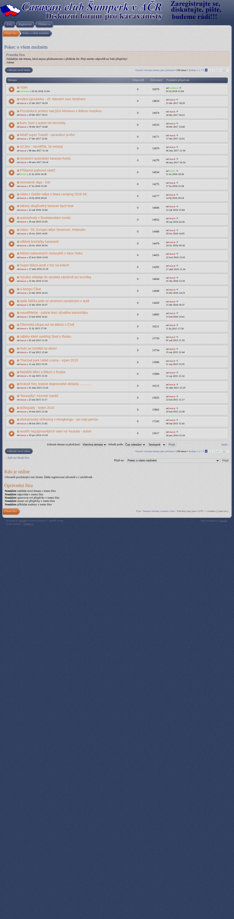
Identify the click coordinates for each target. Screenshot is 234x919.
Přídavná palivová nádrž (37, 170)
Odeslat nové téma (18, 70)
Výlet (23, 87)
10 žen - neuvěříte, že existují (41, 146)
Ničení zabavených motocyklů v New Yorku (51, 253)
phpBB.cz (28, 523)
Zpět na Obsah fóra (18, 457)
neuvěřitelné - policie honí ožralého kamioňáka (54, 313)
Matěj (23, 174)
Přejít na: (119, 460)
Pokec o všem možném (26, 47)
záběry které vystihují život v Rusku (45, 336)
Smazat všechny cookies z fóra (159, 511)
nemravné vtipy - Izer (35, 182)
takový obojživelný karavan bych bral (46, 206)
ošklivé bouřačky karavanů (39, 241)
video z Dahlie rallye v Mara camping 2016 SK (53, 194)
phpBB (22, 520)
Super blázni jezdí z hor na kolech (44, 265)
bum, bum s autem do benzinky (43, 123)
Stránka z (195, 70)
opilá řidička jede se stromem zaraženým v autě (54, 301)
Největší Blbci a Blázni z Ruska (42, 372)
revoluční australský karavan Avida (45, 158)
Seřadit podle (127, 444)
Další (224, 444)
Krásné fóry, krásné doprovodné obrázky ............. (56, 384)
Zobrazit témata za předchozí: (77, 444)
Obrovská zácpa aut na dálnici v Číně (47, 324)
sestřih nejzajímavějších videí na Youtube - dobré (55, 431)
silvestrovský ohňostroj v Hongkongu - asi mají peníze (59, 419)
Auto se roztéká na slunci (38, 348)
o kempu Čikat (30, 289)
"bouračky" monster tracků (39, 396)
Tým (138, 511)
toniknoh (24, 91)
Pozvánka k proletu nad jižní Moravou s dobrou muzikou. (61, 111)
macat (23, 103)
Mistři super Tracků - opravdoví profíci (47, 135)
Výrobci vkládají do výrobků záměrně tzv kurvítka (55, 277)
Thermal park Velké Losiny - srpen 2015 (49, 360)
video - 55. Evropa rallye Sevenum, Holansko (53, 230)
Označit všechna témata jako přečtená (154, 70)
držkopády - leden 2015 (37, 408)
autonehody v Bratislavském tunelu (45, 218)
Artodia (223, 520)
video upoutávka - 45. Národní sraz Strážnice (53, 99)
